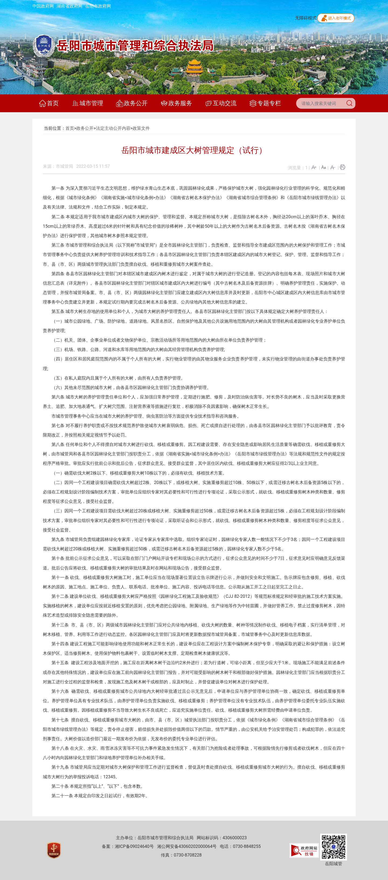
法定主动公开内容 (113, 128)
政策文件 (141, 128)
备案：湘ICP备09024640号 (128, 846)
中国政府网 (43, 6)
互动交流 (221, 103)
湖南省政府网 (69, 6)
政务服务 (176, 103)
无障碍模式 (306, 18)
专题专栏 (265, 103)
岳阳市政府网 (98, 6)
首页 (49, 103)
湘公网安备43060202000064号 (187, 846)
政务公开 (132, 103)
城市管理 (87, 103)
